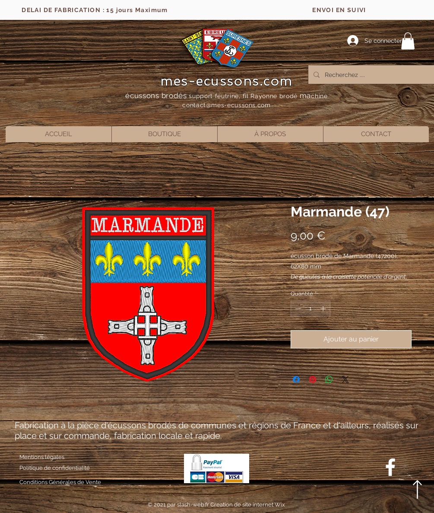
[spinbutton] (310, 308)
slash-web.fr (193, 504)
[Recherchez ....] (373, 74)
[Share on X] (345, 379)
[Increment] (324, 308)
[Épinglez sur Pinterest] (312, 379)
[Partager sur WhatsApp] (329, 379)
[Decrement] (297, 308)
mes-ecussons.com (226, 81)
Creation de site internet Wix (247, 504)
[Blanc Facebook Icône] (390, 467)
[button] (408, 40)
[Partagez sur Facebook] (296, 379)
